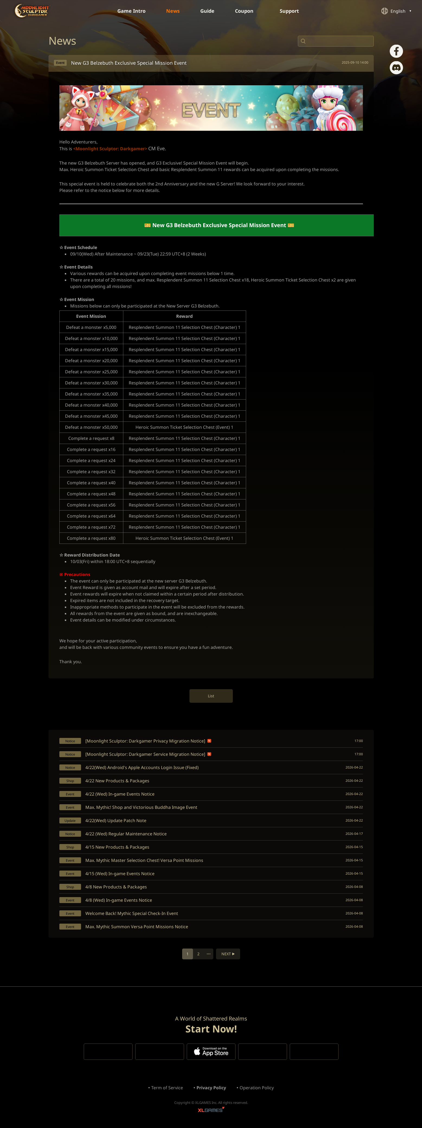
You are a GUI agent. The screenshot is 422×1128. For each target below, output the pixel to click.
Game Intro (131, 11)
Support (292, 11)
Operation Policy (257, 1088)
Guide (207, 11)
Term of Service (167, 1088)
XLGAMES (211, 1110)
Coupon (247, 11)
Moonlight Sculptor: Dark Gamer (32, 10)
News (173, 11)
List (211, 695)
